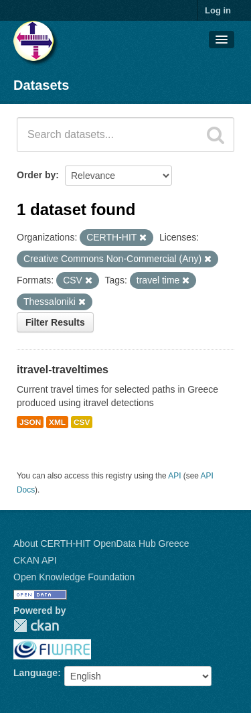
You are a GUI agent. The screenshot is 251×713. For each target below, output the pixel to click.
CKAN (36, 626)
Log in (218, 10)
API (174, 475)
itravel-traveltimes (62, 369)
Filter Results (55, 322)
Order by (36, 175)
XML (57, 422)
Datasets (41, 85)
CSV (82, 422)
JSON (30, 422)
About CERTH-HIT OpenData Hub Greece (101, 543)
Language (35, 672)
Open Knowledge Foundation (74, 577)
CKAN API (35, 560)
